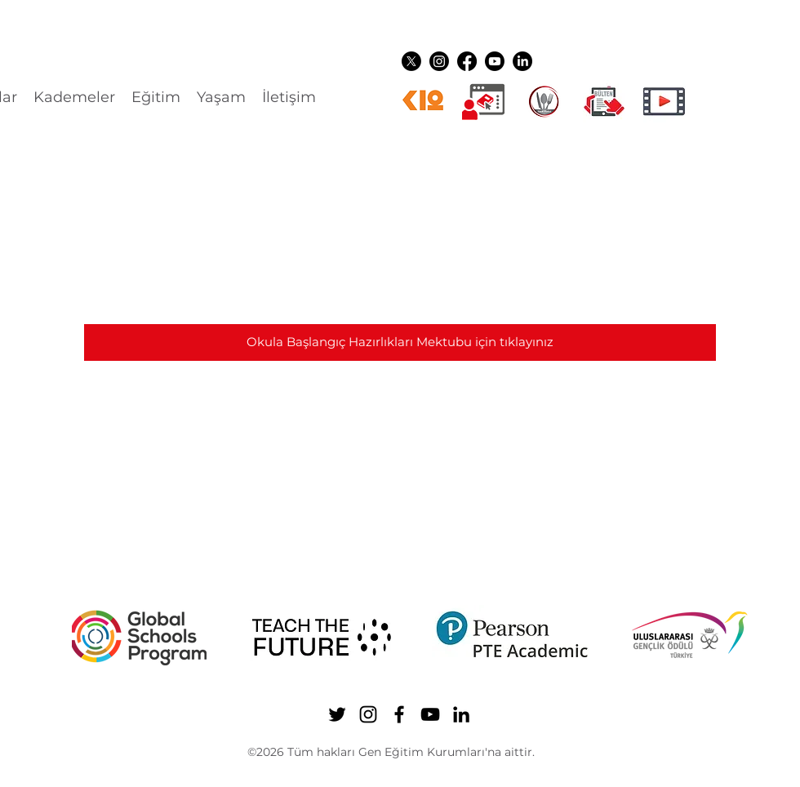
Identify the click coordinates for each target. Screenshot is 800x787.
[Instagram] (439, 61)
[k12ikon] (423, 101)
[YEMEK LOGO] (543, 101)
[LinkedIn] (522, 61)
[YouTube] (494, 61)
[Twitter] (411, 61)
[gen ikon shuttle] (604, 101)
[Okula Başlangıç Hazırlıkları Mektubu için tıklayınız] (400, 342)
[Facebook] (467, 61)
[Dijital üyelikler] (483, 101)
